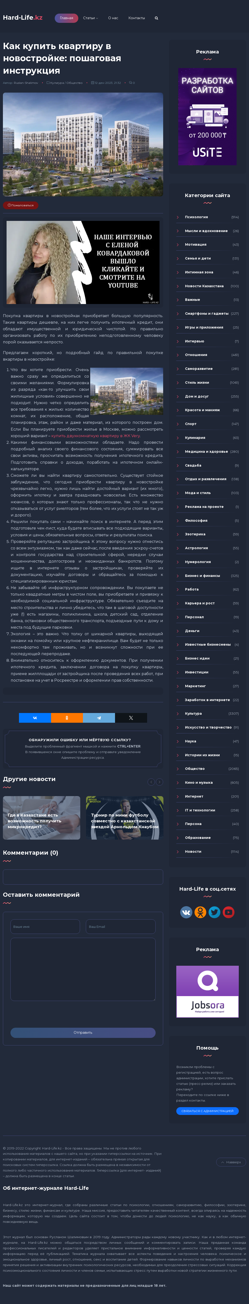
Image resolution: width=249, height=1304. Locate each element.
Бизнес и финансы (202, 577)
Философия (196, 522)
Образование (198, 840)
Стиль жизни (197, 384)
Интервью (194, 343)
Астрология (196, 550)
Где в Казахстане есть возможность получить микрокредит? (34, 823)
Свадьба (193, 467)
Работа (192, 591)
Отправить (83, 1034)
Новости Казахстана (204, 288)
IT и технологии (200, 812)
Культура (57, 85)
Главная (75, 19)
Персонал (194, 619)
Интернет (194, 798)
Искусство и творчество (208, 729)
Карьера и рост (200, 605)
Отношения (196, 357)
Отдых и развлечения (205, 481)
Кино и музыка (199, 784)
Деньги (192, 633)
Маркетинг (195, 688)
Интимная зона (199, 274)
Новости (193, 853)
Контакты (145, 19)
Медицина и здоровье (206, 453)
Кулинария (195, 440)
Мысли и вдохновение (206, 233)
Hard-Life (27, 18)
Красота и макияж (202, 412)
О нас (122, 19)
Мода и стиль (198, 495)
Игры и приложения (204, 329)
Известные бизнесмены (208, 646)
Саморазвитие (199, 371)
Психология (196, 219)
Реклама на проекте (204, 509)
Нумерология (198, 564)
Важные (192, 302)
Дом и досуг (197, 398)
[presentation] (47, 1016)
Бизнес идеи (197, 660)
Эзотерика (195, 536)
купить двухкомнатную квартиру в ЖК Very (95, 437)
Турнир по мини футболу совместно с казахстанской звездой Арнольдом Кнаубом (125, 823)
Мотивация (195, 246)
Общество (74, 85)
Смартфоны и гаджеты (207, 315)
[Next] (159, 783)
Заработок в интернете (207, 702)
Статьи (97, 19)
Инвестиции (196, 674)
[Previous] (151, 783)
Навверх (231, 1164)
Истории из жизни (202, 757)
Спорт (190, 426)
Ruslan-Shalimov (26, 85)
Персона (193, 826)
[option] (41, 820)
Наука (190, 743)
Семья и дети (198, 260)
